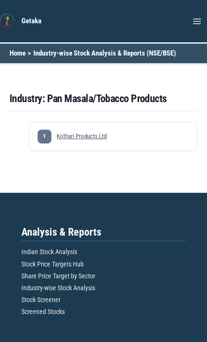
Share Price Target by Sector (58, 276)
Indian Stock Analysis (49, 252)
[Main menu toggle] (197, 21)
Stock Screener (40, 300)
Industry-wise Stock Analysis (58, 288)
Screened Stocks (43, 311)
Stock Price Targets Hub (52, 264)
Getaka (31, 21)
